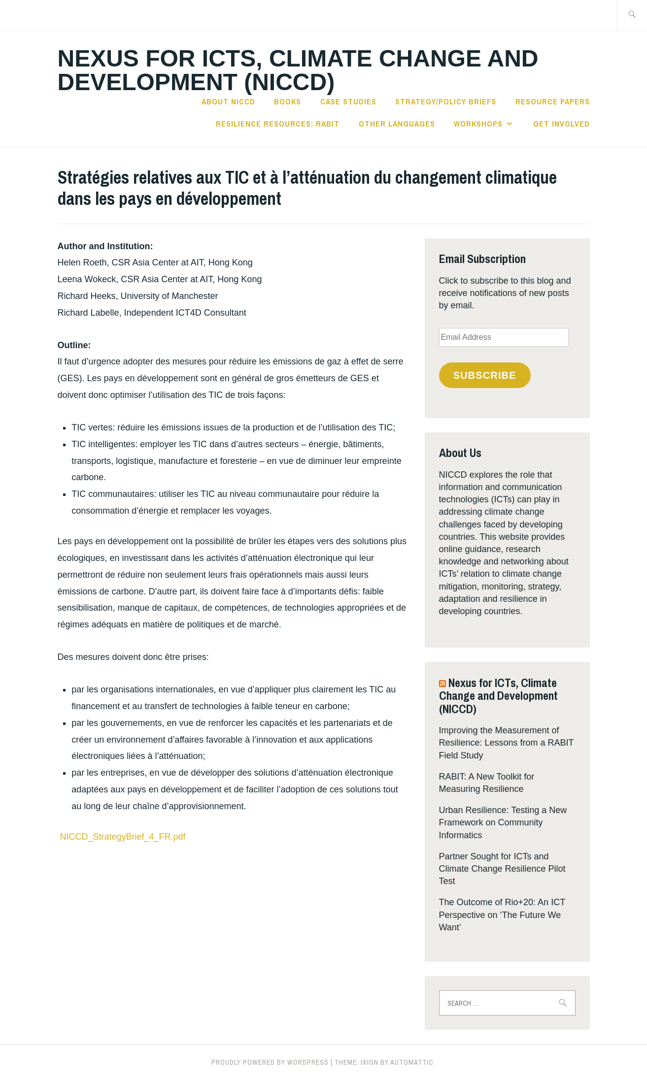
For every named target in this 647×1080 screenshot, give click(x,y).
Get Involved (561, 123)
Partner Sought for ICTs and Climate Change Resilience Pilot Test (502, 868)
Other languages (397, 123)
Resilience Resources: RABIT (278, 123)
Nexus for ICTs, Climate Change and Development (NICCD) (298, 70)
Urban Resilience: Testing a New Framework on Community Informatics (503, 822)
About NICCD (228, 101)
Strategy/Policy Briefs (445, 101)
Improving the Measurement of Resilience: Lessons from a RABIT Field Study (506, 742)
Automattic (412, 1062)
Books (287, 101)
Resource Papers (552, 101)
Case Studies (348, 101)
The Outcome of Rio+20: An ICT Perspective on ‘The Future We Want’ (502, 914)
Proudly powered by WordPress (270, 1062)
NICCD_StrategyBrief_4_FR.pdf (123, 837)
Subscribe (484, 375)
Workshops (478, 123)
